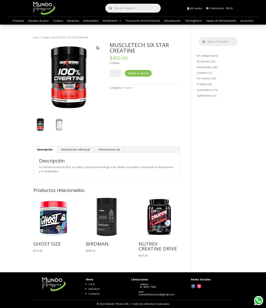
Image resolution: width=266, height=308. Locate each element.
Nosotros (94, 289)
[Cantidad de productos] (115, 73)
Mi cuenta (194, 8)
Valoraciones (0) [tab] (109, 149)
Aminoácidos (91, 20)
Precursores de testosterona (143, 20)
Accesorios (247, 20)
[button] (98, 48)
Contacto (94, 293)
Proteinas (18, 20)
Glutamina (73, 20)
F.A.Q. (91, 284)
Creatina (58, 20)
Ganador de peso (38, 20)
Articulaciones (172, 20)
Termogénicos (193, 20)
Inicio (36, 37)
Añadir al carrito (138, 73)
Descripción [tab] (45, 149)
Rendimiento (110, 20)
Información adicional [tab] (75, 149)
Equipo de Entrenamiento (221, 20)
